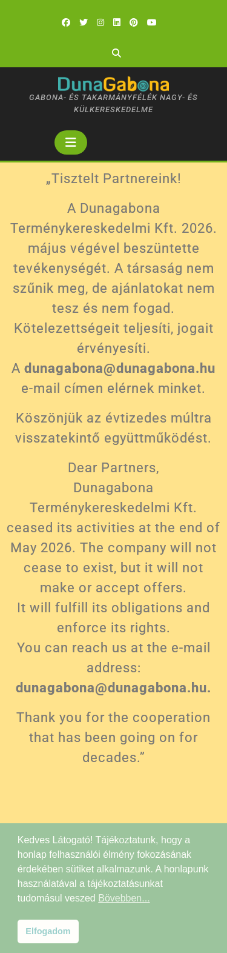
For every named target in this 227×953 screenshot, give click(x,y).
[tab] (70, 142)
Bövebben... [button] (124, 898)
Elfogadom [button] (47, 931)
